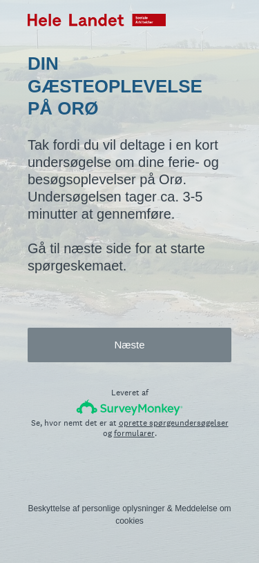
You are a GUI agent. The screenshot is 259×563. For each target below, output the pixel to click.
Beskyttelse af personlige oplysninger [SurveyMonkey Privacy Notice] (96, 508)
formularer (134, 433)
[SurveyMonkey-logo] (129, 407)
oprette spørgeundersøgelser (174, 422)
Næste (129, 344)
